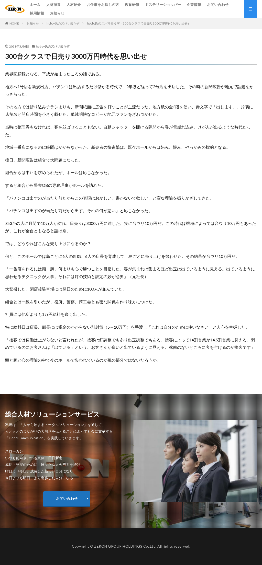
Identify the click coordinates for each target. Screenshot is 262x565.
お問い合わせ (217, 4)
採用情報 (37, 13)
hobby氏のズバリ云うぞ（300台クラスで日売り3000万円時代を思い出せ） (139, 23)
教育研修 (132, 4)
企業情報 (194, 4)
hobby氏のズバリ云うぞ (63, 23)
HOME (14, 23)
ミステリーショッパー (163, 4)
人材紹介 (74, 4)
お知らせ (57, 13)
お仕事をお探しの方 (103, 4)
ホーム (35, 4)
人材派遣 (53, 4)
